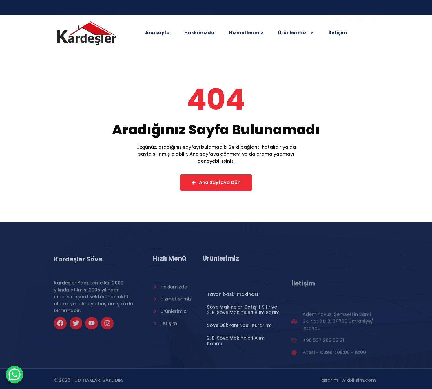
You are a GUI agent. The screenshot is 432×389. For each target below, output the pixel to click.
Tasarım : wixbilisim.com (347, 382)
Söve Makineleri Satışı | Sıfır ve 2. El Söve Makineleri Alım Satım (243, 333)
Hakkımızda (199, 33)
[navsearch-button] (370, 33)
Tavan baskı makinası (232, 317)
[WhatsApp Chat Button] (14, 374)
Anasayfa (157, 33)
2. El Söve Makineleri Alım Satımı (236, 364)
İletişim (338, 33)
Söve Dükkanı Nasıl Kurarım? (240, 349)
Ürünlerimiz (296, 34)
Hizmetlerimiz (246, 33)
